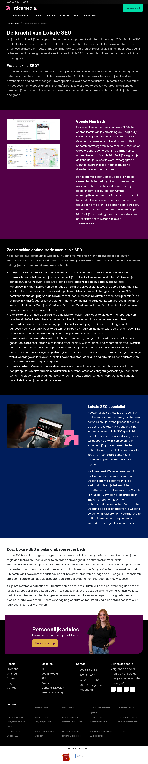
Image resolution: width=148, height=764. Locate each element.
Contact (65, 15)
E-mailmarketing (52, 692)
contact (75, 600)
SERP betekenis (96, 736)
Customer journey (126, 708)
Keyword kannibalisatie (128, 722)
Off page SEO (123, 731)
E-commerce (96, 717)
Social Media (49, 673)
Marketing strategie (70, 731)
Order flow (39, 736)
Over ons (51, 15)
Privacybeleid (83, 748)
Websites (47, 683)
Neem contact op (45, 643)
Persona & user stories (72, 736)
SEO (43, 669)
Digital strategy (41, 717)
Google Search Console (72, 722)
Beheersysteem (41, 708)
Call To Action (68, 708)
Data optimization (15, 717)
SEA (43, 678)
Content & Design (52, 687)
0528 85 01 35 (88, 669)
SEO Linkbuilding (14, 731)
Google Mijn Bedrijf (43, 722)
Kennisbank (14, 23)
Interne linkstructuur (98, 722)
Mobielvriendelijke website (101, 731)
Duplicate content (70, 717)
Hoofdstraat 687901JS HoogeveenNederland (91, 685)
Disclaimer (72, 748)
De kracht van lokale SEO (45, 731)
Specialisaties (21, 15)
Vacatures (90, 15)
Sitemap (63, 748)
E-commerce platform (128, 717)
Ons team (13, 673)
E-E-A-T (10, 708)
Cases (37, 15)
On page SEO (12, 736)
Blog (76, 15)
